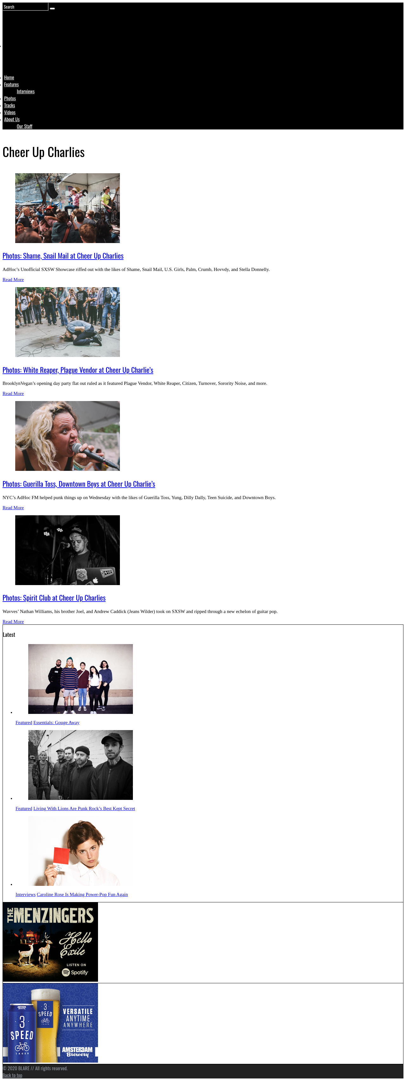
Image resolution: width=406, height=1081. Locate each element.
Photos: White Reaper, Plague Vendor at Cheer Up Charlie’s (78, 369)
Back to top (12, 1074)
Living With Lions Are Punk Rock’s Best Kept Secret (84, 808)
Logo (20, 58)
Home (9, 77)
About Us (12, 118)
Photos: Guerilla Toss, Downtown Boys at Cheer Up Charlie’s (79, 483)
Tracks (9, 105)
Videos (10, 112)
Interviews (26, 91)
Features (11, 84)
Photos (10, 98)
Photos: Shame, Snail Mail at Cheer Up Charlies (63, 255)
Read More (13, 279)
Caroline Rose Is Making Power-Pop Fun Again (82, 894)
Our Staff (24, 125)
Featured (24, 722)
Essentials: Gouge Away (56, 722)
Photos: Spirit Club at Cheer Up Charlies (54, 597)
